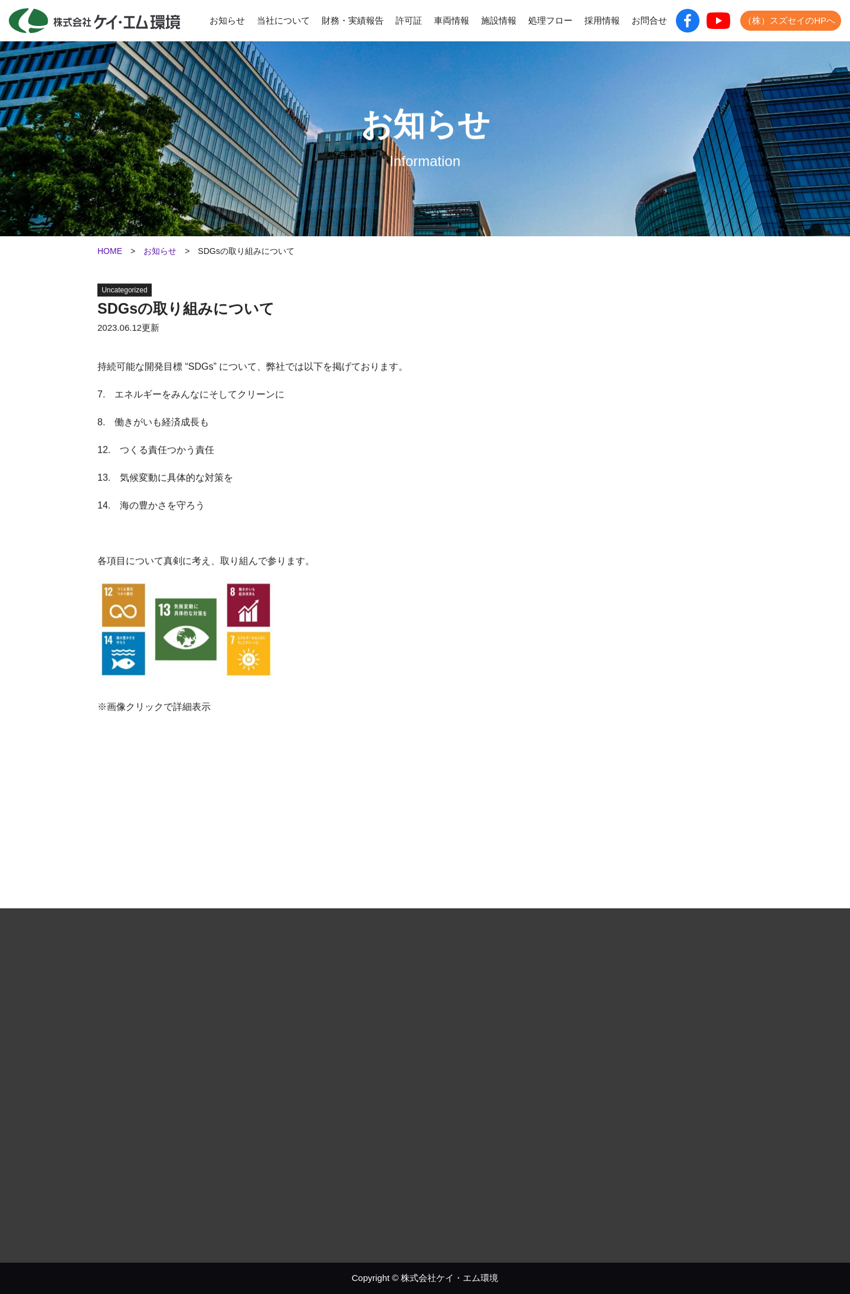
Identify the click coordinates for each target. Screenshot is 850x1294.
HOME (109, 251)
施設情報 (498, 20)
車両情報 (451, 20)
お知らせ (227, 20)
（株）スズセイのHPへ (789, 20)
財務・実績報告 (353, 20)
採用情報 (602, 20)
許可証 (408, 20)
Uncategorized (124, 292)
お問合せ (649, 20)
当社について (283, 20)
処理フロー (550, 20)
